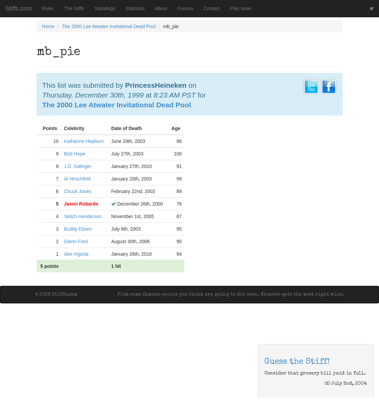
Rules (48, 8)
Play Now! (241, 8)
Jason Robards (81, 204)
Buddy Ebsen (78, 229)
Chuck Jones (78, 191)
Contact (212, 8)
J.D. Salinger (77, 166)
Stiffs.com (18, 8)
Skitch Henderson (83, 216)
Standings (104, 8)
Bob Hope (74, 153)
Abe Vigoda (76, 254)
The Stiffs (74, 8)
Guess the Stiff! (297, 362)
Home (48, 26)
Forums (185, 8)
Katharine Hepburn (84, 141)
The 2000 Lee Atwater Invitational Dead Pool (109, 26)
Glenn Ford (76, 241)
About (161, 8)
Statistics (135, 8)
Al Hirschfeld (77, 179)
